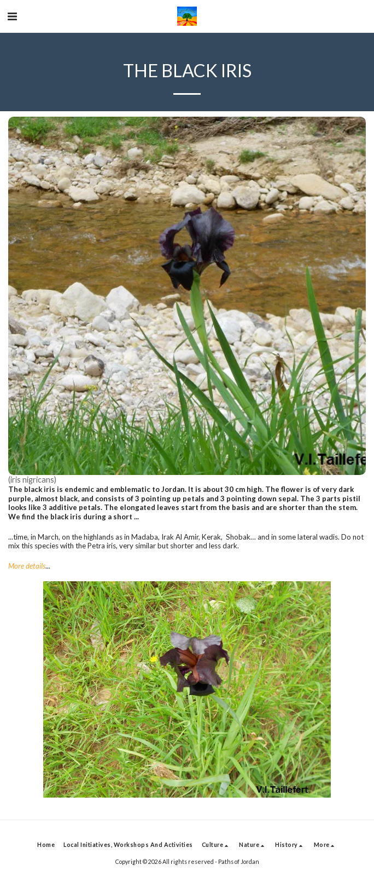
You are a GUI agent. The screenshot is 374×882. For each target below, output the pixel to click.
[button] (12, 15)
